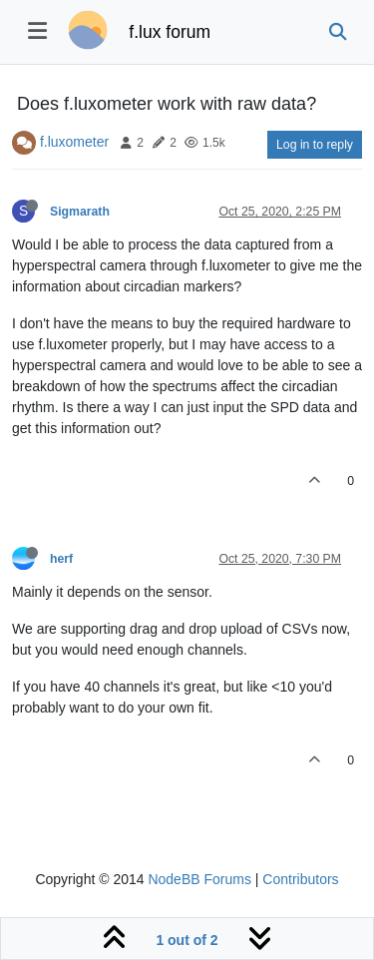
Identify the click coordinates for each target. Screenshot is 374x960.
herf (61, 559)
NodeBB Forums (199, 879)
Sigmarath (80, 212)
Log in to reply (314, 145)
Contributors (300, 879)
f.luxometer (74, 142)
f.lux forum (169, 32)
